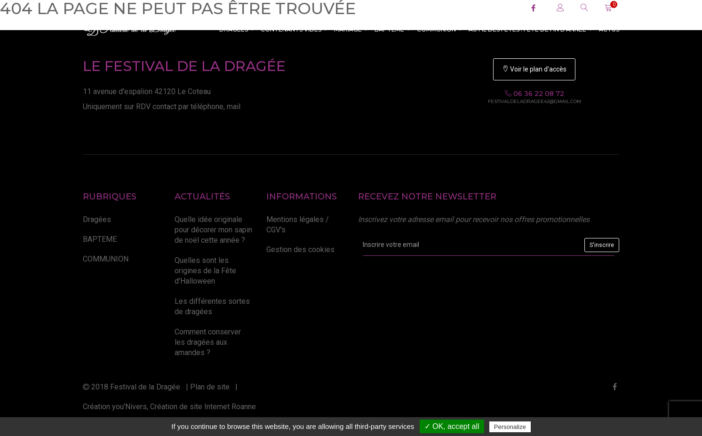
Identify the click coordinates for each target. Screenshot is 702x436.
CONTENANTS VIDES (294, 29)
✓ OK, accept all (451, 426)
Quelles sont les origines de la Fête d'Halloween (205, 271)
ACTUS (609, 29)
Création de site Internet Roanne (203, 406)
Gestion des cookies (300, 249)
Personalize (510, 426)
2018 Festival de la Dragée (131, 386)
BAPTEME (392, 29)
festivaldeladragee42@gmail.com (534, 101)
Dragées (236, 29)
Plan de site (210, 386)
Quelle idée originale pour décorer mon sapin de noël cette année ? (213, 230)
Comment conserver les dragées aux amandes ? (208, 342)
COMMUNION (439, 29)
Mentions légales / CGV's (297, 224)
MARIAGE (351, 29)
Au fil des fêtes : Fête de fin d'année (530, 29)
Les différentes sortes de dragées (212, 306)
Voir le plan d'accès (534, 69)
